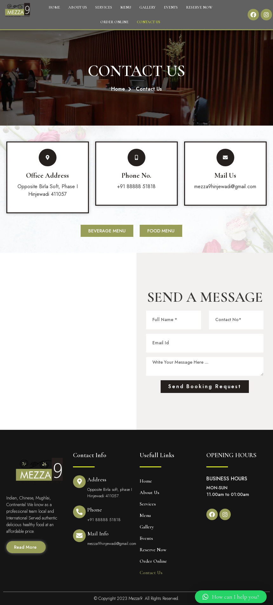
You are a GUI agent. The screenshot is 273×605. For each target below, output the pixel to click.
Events (171, 7)
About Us (77, 7)
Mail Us (225, 175)
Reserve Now (199, 7)
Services (103, 7)
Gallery (147, 7)
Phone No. (136, 175)
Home (54, 7)
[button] (231, 596)
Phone (94, 509)
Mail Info (98, 533)
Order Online (114, 22)
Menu (125, 7)
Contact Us (148, 22)
